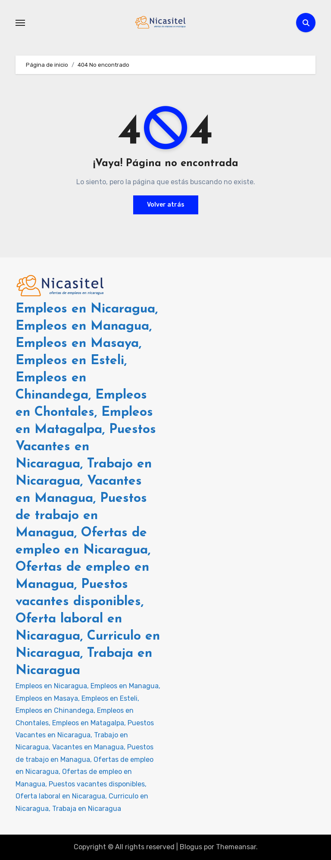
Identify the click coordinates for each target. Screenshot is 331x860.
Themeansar (236, 847)
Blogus (191, 847)
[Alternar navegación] (20, 23)
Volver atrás (165, 204)
